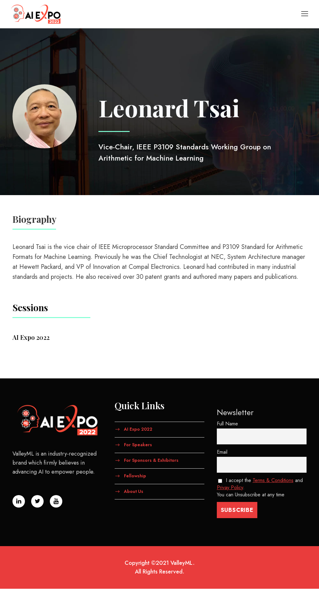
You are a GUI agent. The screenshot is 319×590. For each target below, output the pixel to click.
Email (222, 453)
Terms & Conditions (273, 481)
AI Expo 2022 (138, 430)
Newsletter (235, 413)
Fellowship (135, 477)
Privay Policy (230, 488)
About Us (133, 492)
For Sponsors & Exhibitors (151, 461)
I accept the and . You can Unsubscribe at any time (260, 488)
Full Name (227, 424)
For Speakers (138, 446)
